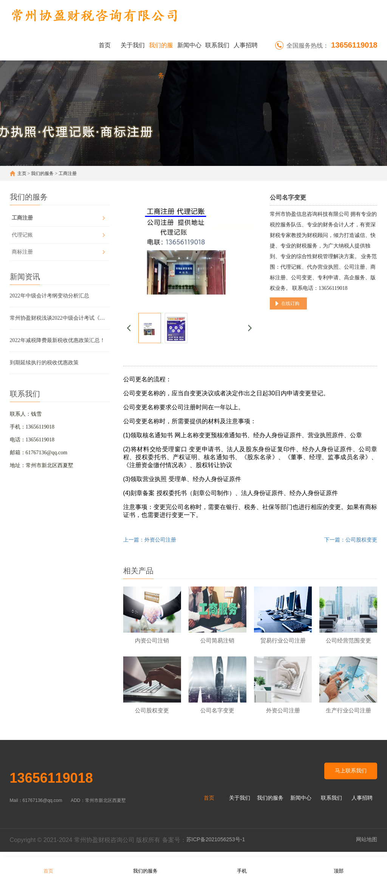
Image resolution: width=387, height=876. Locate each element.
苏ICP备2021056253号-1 (215, 845)
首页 (105, 45)
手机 (242, 866)
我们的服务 (161, 51)
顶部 (339, 866)
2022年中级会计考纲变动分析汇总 (49, 296)
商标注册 (22, 252)
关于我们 (133, 45)
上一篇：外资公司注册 (149, 540)
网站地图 (366, 845)
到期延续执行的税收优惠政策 (44, 362)
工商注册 (68, 173)
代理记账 (22, 235)
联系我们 (217, 45)
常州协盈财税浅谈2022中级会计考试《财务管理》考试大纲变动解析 (60, 318)
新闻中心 (189, 45)
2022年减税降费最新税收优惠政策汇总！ (57, 340)
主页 (21, 173)
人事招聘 (246, 45)
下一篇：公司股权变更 (350, 540)
